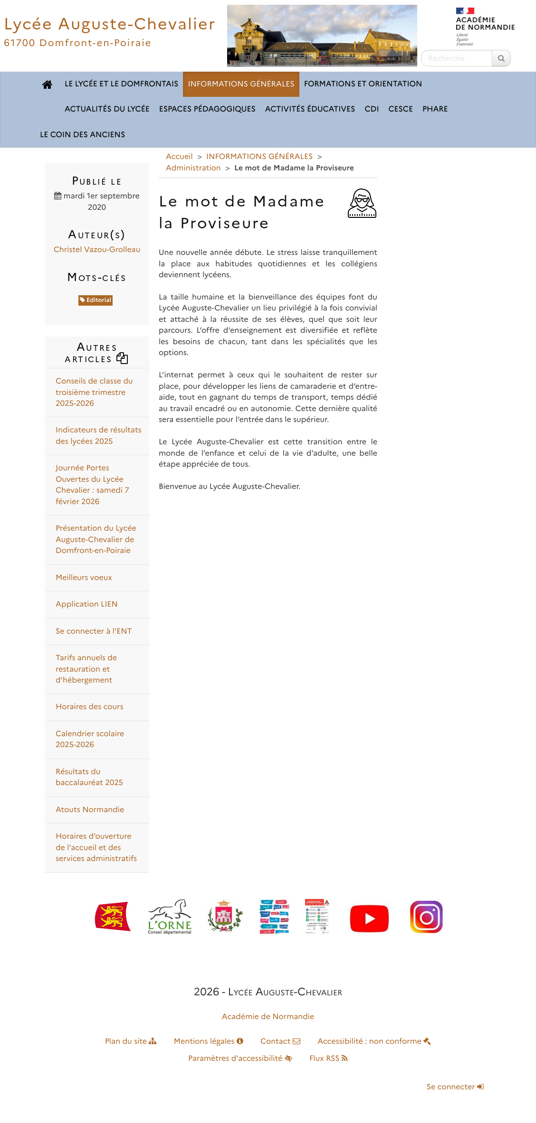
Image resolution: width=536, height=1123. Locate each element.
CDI (372, 109)
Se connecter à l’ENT (94, 631)
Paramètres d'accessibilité (240, 1058)
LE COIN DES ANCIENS (82, 135)
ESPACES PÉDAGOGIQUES (207, 109)
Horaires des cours (90, 706)
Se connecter (455, 1087)
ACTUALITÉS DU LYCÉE (107, 109)
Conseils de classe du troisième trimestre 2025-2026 (94, 392)
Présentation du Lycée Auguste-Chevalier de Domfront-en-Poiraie (96, 539)
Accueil (179, 156)
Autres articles (97, 352)
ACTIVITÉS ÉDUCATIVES (310, 109)
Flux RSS (328, 1058)
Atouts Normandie (90, 809)
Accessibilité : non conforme (374, 1041)
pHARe (435, 109)
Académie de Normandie (268, 1016)
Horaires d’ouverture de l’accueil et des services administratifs (96, 847)
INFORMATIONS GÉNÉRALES (241, 84)
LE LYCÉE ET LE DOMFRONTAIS (121, 84)
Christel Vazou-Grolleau (97, 249)
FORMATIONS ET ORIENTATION (363, 84)
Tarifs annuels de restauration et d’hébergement (86, 669)
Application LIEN (87, 604)
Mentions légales (208, 1041)
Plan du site (131, 1041)
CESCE (400, 109)
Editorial (95, 300)
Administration (193, 168)
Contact (280, 1041)
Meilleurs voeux (84, 577)
